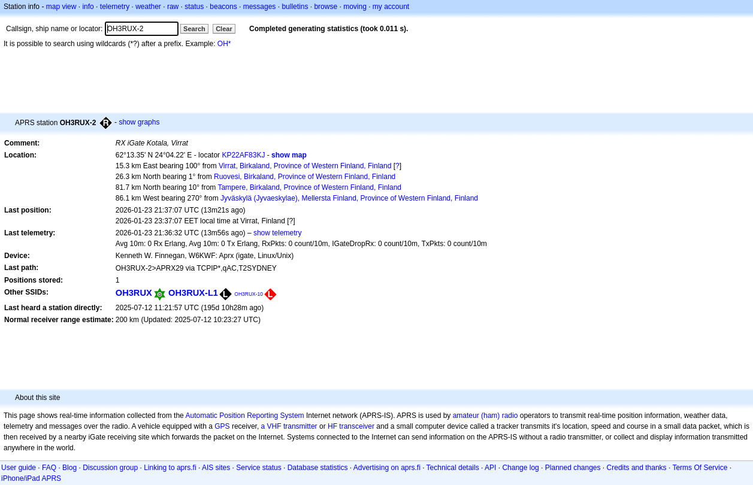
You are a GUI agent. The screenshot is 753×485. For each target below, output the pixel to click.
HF (332, 426)
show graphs (139, 122)
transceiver (356, 426)
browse (325, 6)
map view (61, 6)
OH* (224, 44)
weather (148, 6)
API (490, 467)
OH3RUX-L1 (193, 293)
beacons (223, 6)
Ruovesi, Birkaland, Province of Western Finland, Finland (304, 176)
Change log (520, 467)
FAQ (49, 467)
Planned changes (573, 467)
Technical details (453, 467)
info (87, 6)
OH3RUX (134, 293)
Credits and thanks (637, 467)
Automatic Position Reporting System (244, 415)
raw (173, 6)
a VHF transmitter (289, 426)
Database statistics (318, 467)
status (194, 6)
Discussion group (110, 467)
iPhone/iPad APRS (31, 478)
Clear (224, 28)
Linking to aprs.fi (170, 467)
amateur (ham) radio (485, 415)
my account (391, 6)
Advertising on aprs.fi (387, 467)
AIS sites (216, 467)
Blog (69, 467)
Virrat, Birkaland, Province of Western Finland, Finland (305, 166)
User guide (18, 467)
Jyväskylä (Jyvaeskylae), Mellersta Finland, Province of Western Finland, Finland (349, 198)
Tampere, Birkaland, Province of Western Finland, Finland (309, 187)
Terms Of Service (699, 467)
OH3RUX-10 (248, 294)
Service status (258, 467)
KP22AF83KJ (243, 155)
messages (259, 6)
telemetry (114, 6)
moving (355, 6)
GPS (221, 426)
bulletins (295, 6)
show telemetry (277, 233)
